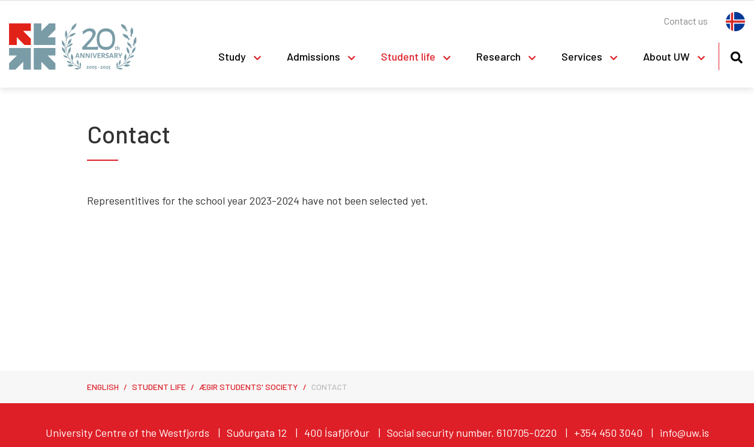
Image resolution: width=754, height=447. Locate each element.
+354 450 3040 (608, 432)
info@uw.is (684, 432)
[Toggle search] (736, 55)
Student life (159, 387)
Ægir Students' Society (248, 387)
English (103, 387)
